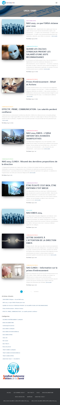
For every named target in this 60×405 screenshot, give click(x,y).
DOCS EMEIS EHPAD (7, 334)
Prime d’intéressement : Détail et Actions (13, 308)
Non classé (29, 210)
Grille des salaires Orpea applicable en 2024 (44, 401)
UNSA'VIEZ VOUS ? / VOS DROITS (11, 359)
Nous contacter (19, 396)
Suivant (36, 291)
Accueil (9, 392)
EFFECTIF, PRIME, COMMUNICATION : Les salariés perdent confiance (20, 311)
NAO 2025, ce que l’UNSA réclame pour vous (14, 302)
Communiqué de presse (32, 46)
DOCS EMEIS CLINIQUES (8, 328)
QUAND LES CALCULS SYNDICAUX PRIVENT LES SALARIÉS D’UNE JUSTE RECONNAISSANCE (38, 53)
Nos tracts (31, 392)
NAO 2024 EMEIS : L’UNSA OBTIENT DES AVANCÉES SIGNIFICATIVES (38, 136)
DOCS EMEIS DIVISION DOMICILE (11, 331)
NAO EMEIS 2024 (34, 213)
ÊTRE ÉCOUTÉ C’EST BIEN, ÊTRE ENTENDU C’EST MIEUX (41, 187)
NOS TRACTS (6, 344)
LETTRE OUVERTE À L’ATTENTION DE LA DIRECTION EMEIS (41, 240)
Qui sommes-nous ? (19, 392)
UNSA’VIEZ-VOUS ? (40, 396)
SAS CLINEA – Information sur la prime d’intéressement (41, 269)
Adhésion (29, 396)
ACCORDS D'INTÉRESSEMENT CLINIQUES (13, 319)
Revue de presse (7, 346)
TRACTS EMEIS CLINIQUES (9, 350)
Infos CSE (5, 337)
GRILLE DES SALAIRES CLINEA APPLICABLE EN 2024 (16, 401)
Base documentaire (47, 392)
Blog (38, 392)
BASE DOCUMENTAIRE (8, 322)
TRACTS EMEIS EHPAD (31, 20)
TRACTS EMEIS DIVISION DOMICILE (11, 353)
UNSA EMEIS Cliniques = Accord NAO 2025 (13, 299)
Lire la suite (54, 36)
